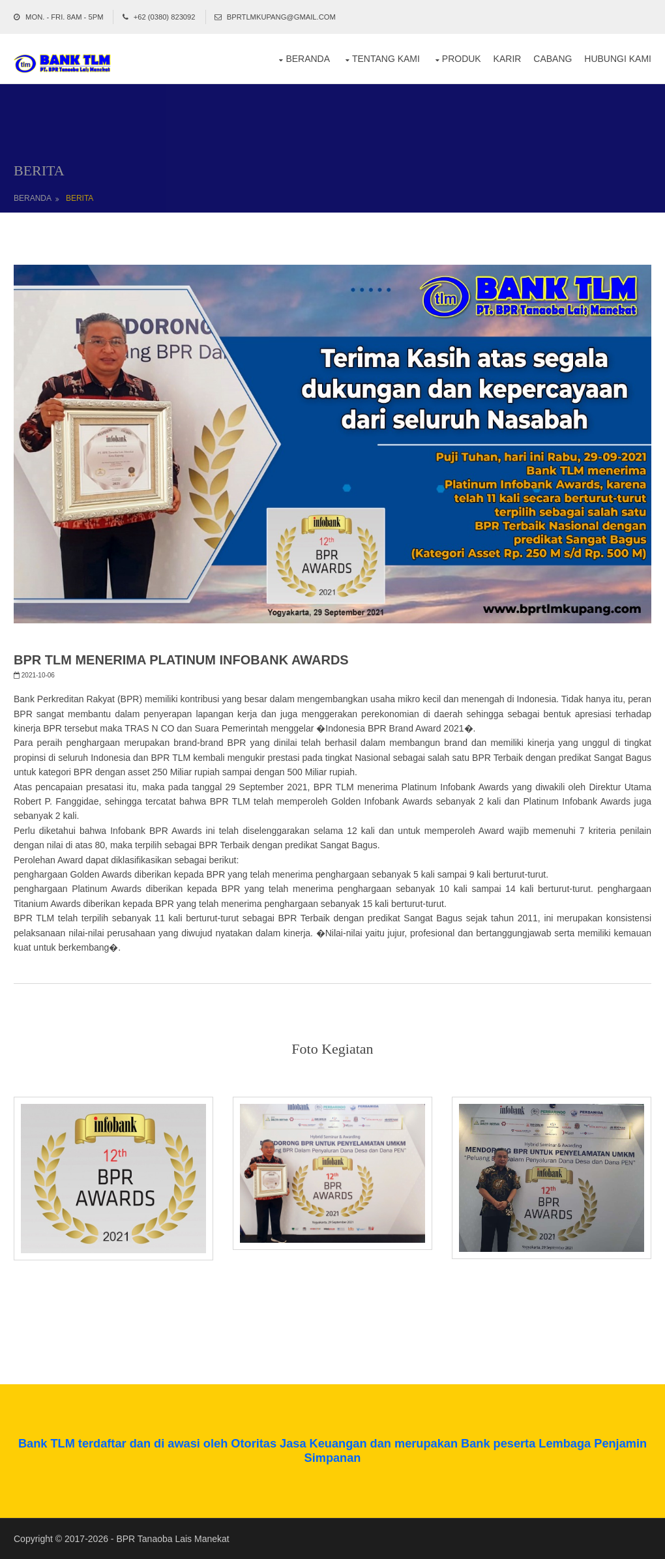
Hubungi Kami (617, 58)
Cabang (552, 58)
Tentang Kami (386, 58)
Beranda (308, 58)
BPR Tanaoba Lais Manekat (172, 1539)
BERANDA (33, 198)
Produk (461, 58)
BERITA (79, 198)
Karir (508, 58)
